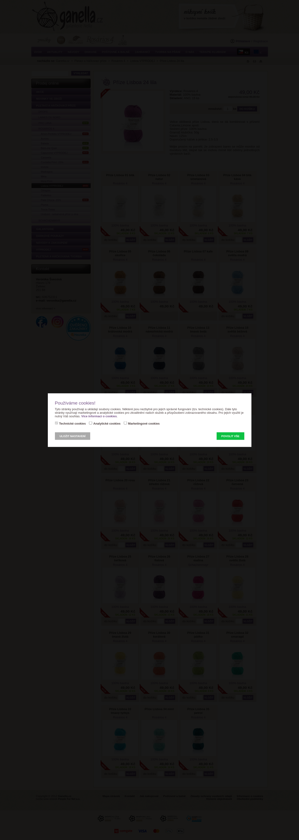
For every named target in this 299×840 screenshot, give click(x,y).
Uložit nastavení (73, 436)
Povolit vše (230, 436)
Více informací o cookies (99, 416)
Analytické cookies (106, 423)
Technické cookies (72, 423)
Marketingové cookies (144, 423)
